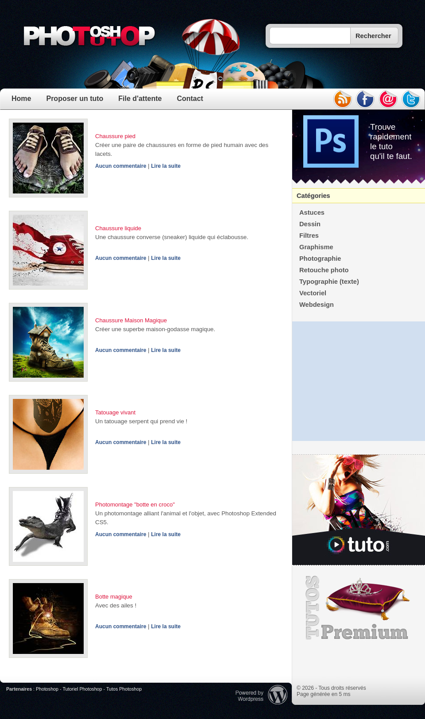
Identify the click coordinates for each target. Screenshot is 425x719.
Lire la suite (166, 166)
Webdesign (316, 304)
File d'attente (140, 98)
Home (21, 98)
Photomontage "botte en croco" (135, 504)
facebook (365, 99)
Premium (358, 608)
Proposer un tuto (74, 98)
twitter (411, 99)
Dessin (310, 224)
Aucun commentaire (120, 166)
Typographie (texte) (329, 281)
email (388, 99)
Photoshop (47, 689)
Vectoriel (312, 293)
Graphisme (316, 247)
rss (342, 99)
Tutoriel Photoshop (82, 689)
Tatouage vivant (115, 412)
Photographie (320, 258)
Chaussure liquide (118, 228)
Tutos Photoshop (124, 689)
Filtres (309, 235)
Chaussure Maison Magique (131, 320)
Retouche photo (324, 270)
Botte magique (113, 596)
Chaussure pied (115, 136)
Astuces (312, 212)
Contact (190, 98)
